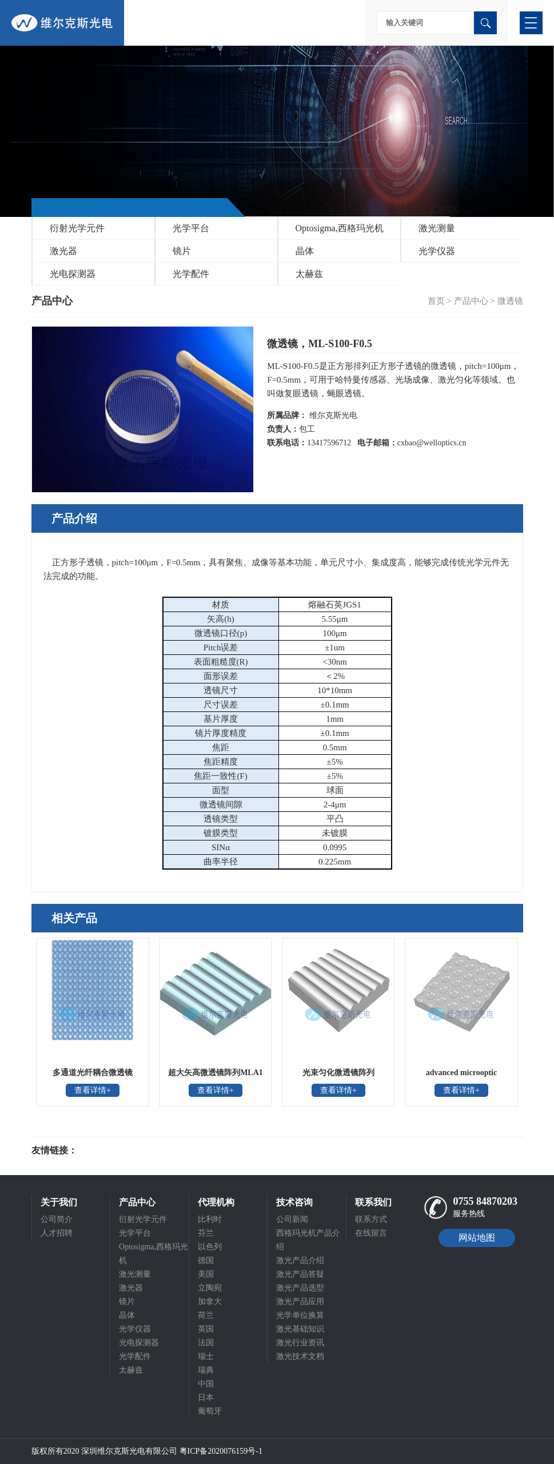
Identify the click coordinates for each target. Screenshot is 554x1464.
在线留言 (371, 1233)
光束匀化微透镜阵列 (338, 1072)
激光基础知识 (300, 1329)
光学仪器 (437, 251)
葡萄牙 (210, 1411)
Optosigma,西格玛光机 (340, 228)
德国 (206, 1260)
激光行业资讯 (300, 1342)
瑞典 (206, 1370)
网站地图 (477, 1237)
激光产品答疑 (300, 1274)
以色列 (210, 1246)
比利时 (210, 1219)
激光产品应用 (300, 1301)
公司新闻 (292, 1219)
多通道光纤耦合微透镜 (93, 1072)
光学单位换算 (300, 1315)
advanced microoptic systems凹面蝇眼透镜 (461, 1076)
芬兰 (206, 1233)
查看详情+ (92, 1090)
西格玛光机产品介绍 (308, 1240)
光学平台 (191, 228)
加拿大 (210, 1301)
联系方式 (371, 1219)
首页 (436, 300)
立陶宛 (210, 1288)
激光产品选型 (300, 1288)
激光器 (63, 251)
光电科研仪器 (111, 1150)
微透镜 (510, 300)
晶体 (305, 251)
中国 (206, 1383)
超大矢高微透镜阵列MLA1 (215, 1072)
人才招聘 (57, 1233)
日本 (206, 1397)
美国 (206, 1274)
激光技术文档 (300, 1356)
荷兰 (206, 1315)
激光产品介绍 (300, 1260)
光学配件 (191, 274)
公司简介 (57, 1219)
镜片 (182, 251)
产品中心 (471, 300)
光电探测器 (72, 274)
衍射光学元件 (77, 228)
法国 (206, 1342)
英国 (206, 1329)
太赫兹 (309, 274)
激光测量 (437, 228)
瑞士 (206, 1356)
